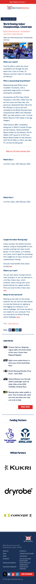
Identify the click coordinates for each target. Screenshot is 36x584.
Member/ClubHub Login (27, 553)
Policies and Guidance (9, 562)
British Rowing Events (11, 31)
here (10, 266)
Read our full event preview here (18, 151)
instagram (17, 574)
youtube (13, 574)
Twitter (13, 330)
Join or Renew (26, 574)
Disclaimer (6, 558)
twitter (5, 574)
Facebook (10, 330)
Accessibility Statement (9, 566)
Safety (5, 556)
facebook (9, 574)
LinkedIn (16, 330)
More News (25, 407)
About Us (5, 551)
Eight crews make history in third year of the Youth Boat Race (19, 363)
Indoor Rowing (17, 34)
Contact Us (23, 551)
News (4, 553)
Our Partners (23, 556)
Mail (20, 330)
